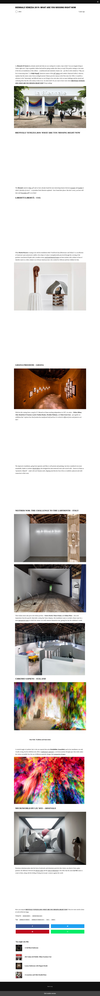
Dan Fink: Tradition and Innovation (40, 739)
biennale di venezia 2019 (38, 919)
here (27, 912)
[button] (32, 926)
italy (48, 919)
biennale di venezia (24, 919)
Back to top (50, 986)
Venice (53, 919)
